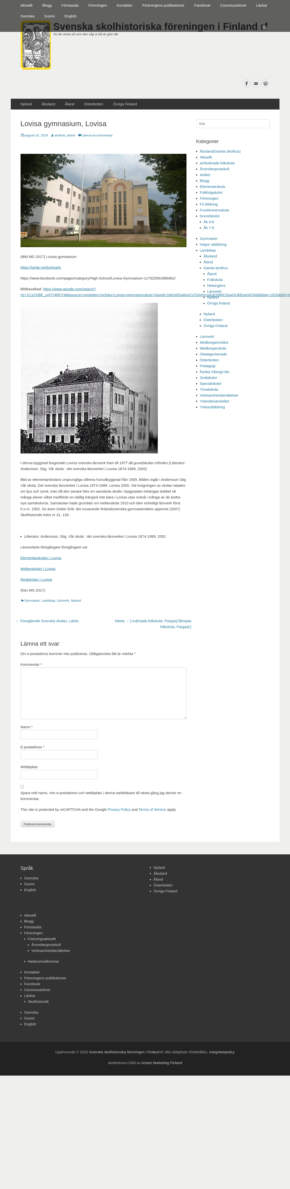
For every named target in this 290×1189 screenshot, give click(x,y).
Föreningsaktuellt (42, 939)
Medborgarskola (213, 348)
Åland (69, 104)
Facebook (202, 5)
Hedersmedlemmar (43, 961)
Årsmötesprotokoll (214, 169)
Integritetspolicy (222, 1052)
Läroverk (63, 600)
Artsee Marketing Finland (161, 1063)
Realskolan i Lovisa (36, 579)
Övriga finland (218, 303)
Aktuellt (27, 5)
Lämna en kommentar (97, 135)
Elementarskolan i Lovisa (41, 558)
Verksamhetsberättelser (219, 395)
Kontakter (124, 5)
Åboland (48, 104)
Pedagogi (207, 366)
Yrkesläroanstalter (215, 401)
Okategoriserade (213, 354)
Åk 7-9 (209, 228)
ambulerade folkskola (217, 163)
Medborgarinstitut (214, 342)
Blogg (47, 5)
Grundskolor (210, 216)
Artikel (205, 175)
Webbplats (29, 767)
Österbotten (93, 104)
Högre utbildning (213, 244)
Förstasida (70, 5)
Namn (27, 727)
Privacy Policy (119, 809)
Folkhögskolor (211, 192)
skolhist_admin (64, 135)
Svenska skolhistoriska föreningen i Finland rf (126, 1052)
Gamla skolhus (216, 268)
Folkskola (215, 280)
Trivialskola (209, 389)
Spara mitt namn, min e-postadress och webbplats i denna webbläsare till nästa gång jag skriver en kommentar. (101, 796)
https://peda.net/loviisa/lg (41, 267)
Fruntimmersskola (214, 210)
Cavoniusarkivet (233, 5)
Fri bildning (209, 204)
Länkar (261, 5)
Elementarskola (212, 186)
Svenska (28, 16)
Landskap (48, 600)
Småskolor (208, 378)
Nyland (26, 104)
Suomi (49, 16)
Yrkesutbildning (212, 407)
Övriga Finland (125, 104)
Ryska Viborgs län (215, 372)
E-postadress (33, 747)
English (71, 16)
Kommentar (31, 664)
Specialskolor (211, 383)
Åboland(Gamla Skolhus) (220, 151)
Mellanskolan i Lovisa (38, 569)
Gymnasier (32, 600)
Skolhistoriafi (38, 1001)
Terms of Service (152, 809)
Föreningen (97, 5)
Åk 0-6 (209, 222)
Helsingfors (216, 285)
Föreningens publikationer (163, 5)
